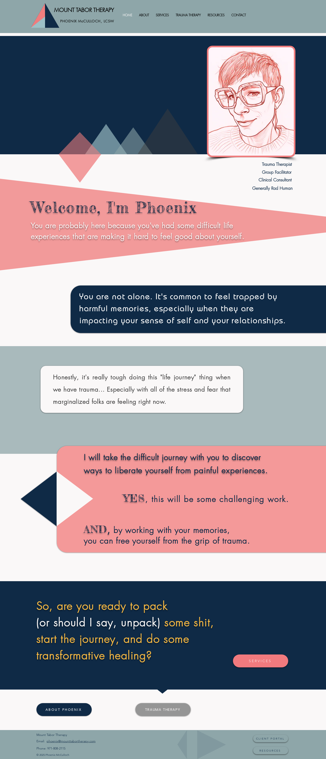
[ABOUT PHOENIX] (64, 709)
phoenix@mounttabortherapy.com (71, 741)
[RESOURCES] (270, 750)
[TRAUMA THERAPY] (163, 709)
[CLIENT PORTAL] (270, 738)
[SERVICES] (260, 660)
